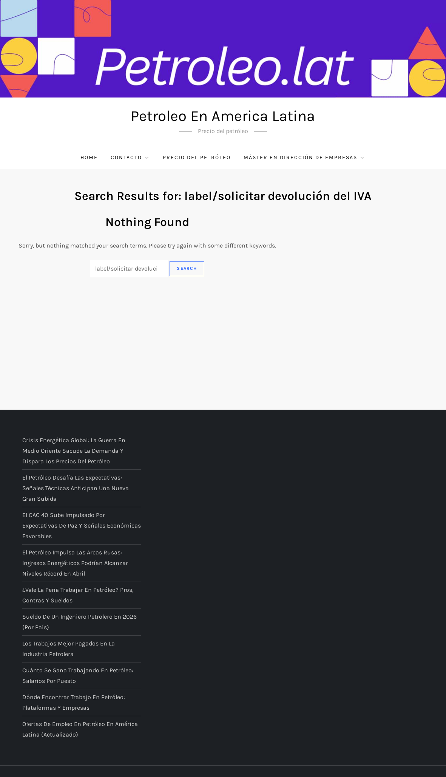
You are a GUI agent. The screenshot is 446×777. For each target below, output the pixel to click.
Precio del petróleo (197, 157)
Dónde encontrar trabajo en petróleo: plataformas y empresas (73, 702)
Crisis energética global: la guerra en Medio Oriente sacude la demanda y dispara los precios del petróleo (73, 450)
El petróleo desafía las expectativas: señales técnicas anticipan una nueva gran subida (75, 488)
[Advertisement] (223, 334)
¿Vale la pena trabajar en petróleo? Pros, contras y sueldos (77, 595)
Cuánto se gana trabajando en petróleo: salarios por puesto (77, 675)
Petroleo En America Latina (223, 116)
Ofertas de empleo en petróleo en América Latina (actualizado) (80, 729)
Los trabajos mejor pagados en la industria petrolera (68, 649)
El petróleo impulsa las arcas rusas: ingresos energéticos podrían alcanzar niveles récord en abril (75, 563)
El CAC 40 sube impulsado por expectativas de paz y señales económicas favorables (81, 525)
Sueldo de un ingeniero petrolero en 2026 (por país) (79, 622)
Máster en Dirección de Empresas (304, 157)
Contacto (130, 157)
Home (89, 157)
